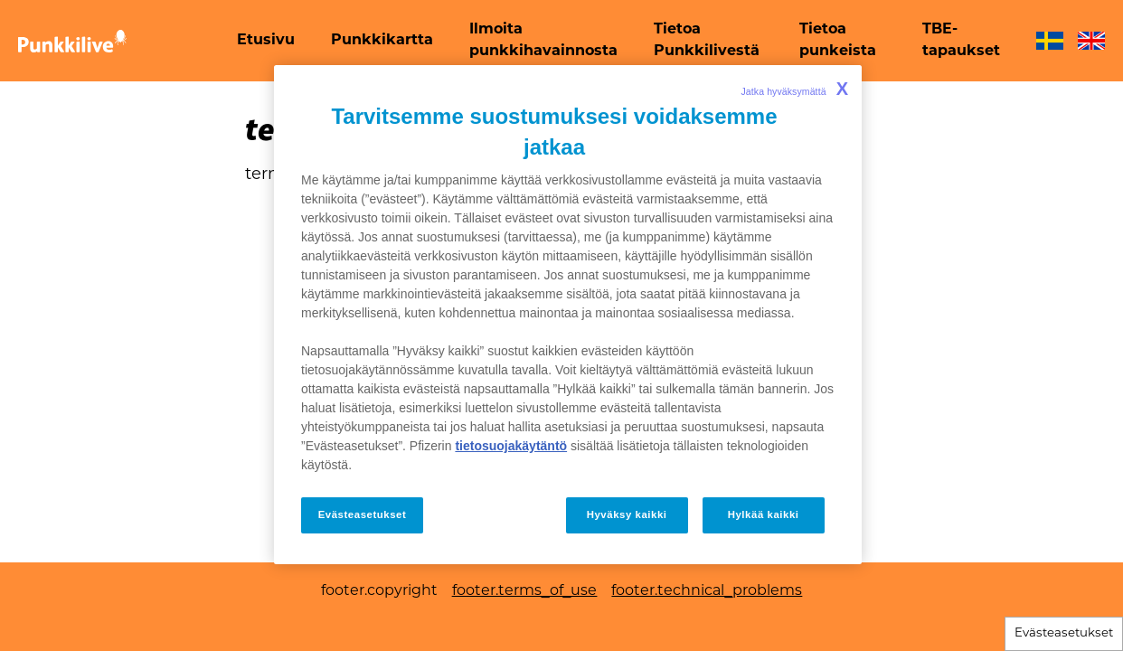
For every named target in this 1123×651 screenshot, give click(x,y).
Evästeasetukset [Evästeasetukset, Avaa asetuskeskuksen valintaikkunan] (362, 514)
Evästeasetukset (1063, 633)
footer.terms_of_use (525, 591)
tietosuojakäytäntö (511, 446)
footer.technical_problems (706, 591)
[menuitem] (266, 40)
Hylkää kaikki (763, 514)
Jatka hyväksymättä (794, 89)
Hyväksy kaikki (627, 514)
